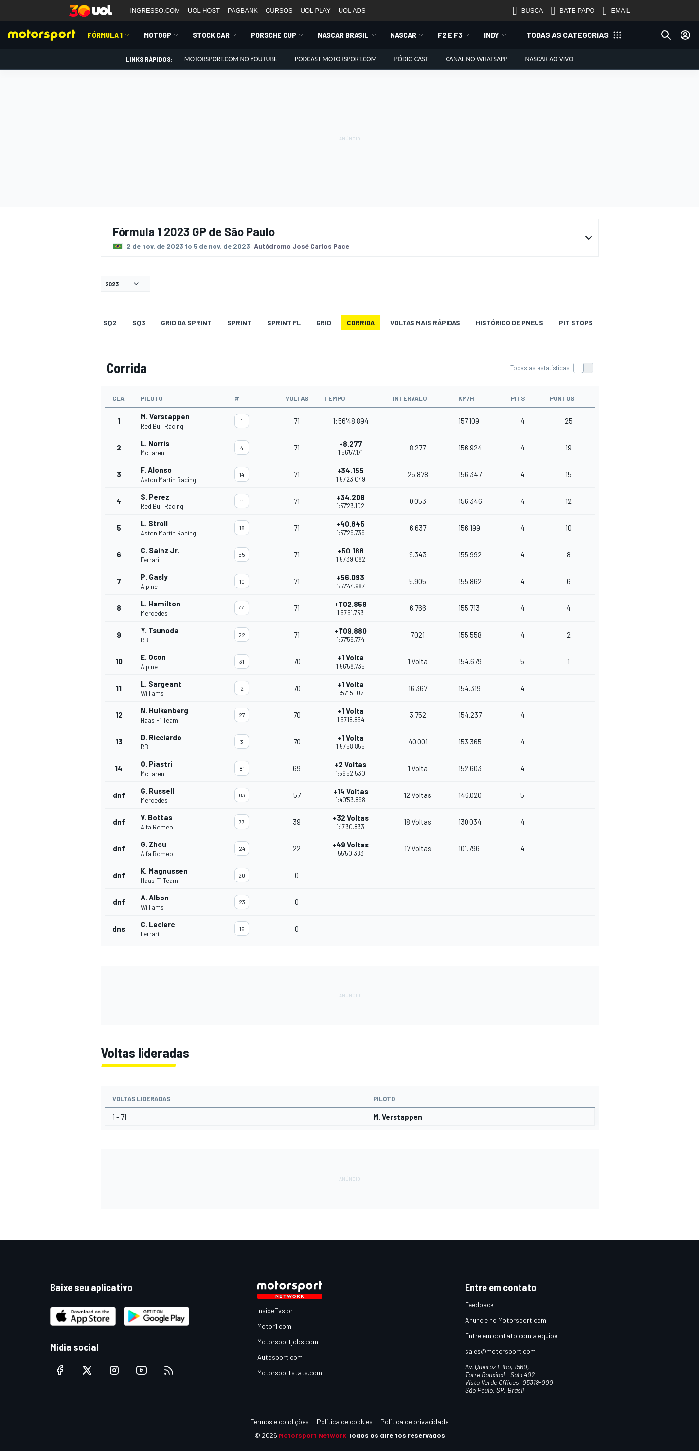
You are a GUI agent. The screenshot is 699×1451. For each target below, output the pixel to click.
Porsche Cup (273, 34)
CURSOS (279, 10)
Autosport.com (280, 1357)
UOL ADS (352, 10)
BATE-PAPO (572, 10)
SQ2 (110, 322)
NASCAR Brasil (343, 34)
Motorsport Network (312, 1435)
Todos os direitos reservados (396, 1435)
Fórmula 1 (105, 34)
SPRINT (239, 322)
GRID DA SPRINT (186, 322)
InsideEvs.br (275, 1310)
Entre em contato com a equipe (511, 1335)
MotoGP (157, 34)
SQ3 (138, 322)
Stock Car (211, 34)
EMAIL (616, 10)
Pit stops (576, 322)
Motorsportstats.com (289, 1372)
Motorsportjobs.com (287, 1341)
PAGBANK (243, 10)
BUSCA (528, 10)
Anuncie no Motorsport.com (505, 1320)
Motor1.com (274, 1326)
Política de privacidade (414, 1421)
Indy (491, 34)
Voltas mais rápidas (425, 322)
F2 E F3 (450, 34)
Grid (323, 322)
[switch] (551, 368)
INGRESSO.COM (155, 10)
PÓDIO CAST (411, 59)
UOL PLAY (316, 10)
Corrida (361, 322)
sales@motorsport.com (500, 1351)
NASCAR (403, 34)
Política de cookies (345, 1421)
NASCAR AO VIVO (549, 59)
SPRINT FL (284, 322)
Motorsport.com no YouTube (230, 59)
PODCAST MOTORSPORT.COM (336, 59)
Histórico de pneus (509, 322)
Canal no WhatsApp (476, 59)
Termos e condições (280, 1421)
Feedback (479, 1304)
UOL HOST (204, 10)
